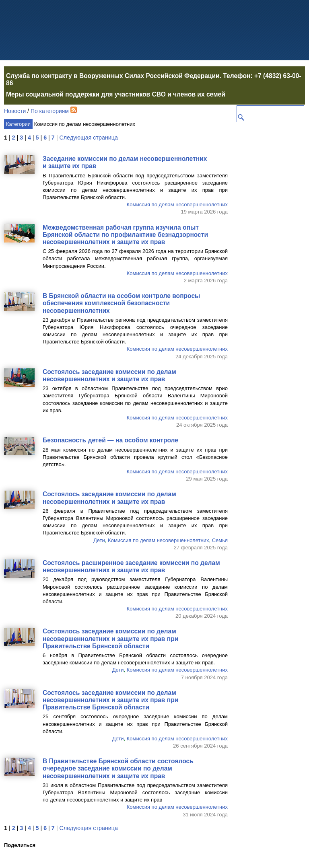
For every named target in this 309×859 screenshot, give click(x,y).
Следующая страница (88, 137)
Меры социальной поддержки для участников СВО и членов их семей (115, 94)
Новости (15, 111)
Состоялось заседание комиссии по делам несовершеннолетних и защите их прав (109, 375)
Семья (220, 540)
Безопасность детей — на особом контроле (110, 440)
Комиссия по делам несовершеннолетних (177, 204)
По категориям (50, 111)
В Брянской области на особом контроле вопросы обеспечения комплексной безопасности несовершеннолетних (121, 303)
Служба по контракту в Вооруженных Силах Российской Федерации (113, 75)
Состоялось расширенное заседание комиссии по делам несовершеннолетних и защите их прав (131, 566)
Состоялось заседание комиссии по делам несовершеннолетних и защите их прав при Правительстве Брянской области (110, 638)
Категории (18, 124)
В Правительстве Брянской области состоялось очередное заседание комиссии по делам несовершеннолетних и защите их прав (118, 768)
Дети (99, 540)
